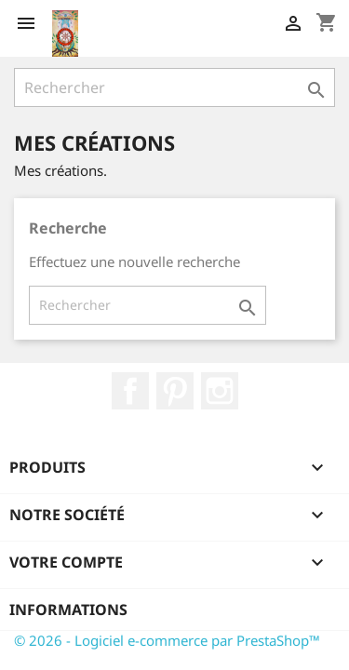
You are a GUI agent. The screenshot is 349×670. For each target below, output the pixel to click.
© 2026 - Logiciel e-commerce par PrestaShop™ (167, 640)
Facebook (130, 390)
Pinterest (175, 390)
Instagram (219, 390)
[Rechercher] (174, 87)
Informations (68, 609)
